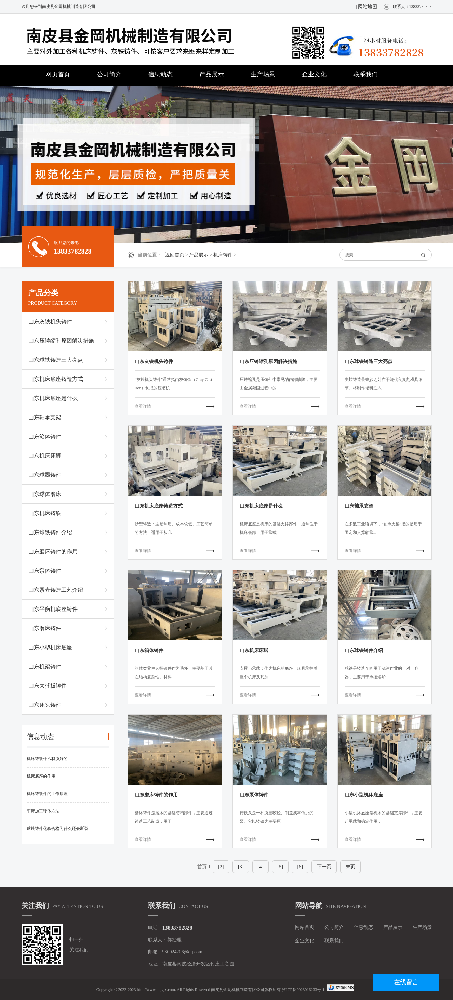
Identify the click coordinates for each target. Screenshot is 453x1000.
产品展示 (211, 74)
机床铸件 (222, 254)
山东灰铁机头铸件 (50, 321)
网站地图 (367, 6)
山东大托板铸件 (47, 686)
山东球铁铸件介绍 (50, 532)
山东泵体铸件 (44, 571)
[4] (260, 866)
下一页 (324, 866)
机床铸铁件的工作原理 (47, 793)
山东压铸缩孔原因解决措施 (61, 341)
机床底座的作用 (41, 776)
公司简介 (109, 74)
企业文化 (314, 74)
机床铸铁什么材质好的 (47, 758)
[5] (280, 866)
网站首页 (304, 927)
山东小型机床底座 (50, 647)
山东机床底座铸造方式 (55, 379)
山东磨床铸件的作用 (53, 551)
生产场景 (263, 74)
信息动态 (160, 74)
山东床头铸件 (44, 705)
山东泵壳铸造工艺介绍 (55, 590)
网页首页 (57, 74)
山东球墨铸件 (44, 475)
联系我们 (365, 74)
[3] (240, 866)
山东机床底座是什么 (53, 398)
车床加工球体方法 (43, 811)
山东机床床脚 (44, 456)
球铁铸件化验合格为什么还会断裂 (57, 828)
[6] (300, 866)
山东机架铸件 (44, 666)
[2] (221, 866)
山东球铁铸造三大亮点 (55, 360)
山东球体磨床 (44, 494)
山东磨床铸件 (44, 628)
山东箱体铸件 (44, 436)
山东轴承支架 (44, 417)
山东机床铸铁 (44, 513)
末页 (350, 866)
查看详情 (143, 406)
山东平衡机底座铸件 (53, 609)
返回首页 (174, 254)
